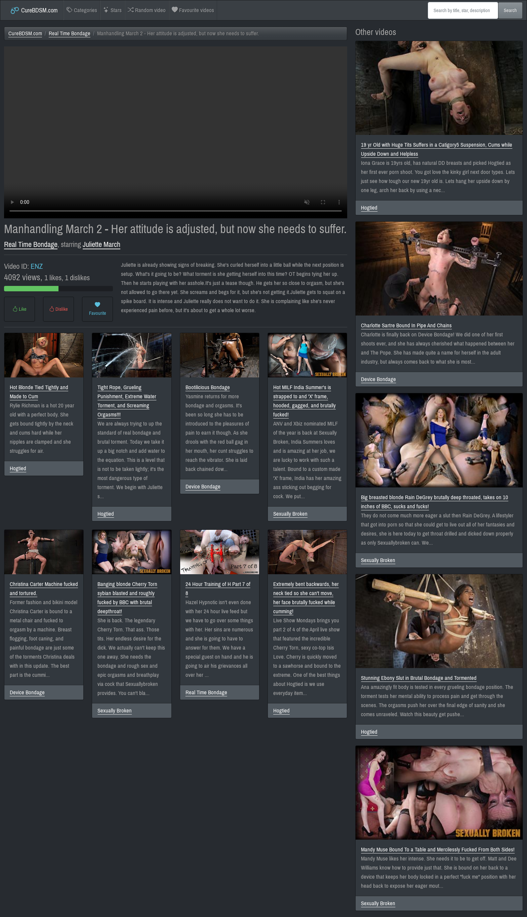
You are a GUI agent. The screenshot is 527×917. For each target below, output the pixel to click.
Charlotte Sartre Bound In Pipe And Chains (406, 325)
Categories (82, 10)
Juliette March (101, 244)
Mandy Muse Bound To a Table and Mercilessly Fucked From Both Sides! (438, 849)
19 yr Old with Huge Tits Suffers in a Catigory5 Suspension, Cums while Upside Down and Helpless (436, 149)
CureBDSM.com (34, 10)
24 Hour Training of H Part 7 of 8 (218, 588)
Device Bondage (203, 486)
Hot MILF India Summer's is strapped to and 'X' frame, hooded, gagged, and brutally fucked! (304, 401)
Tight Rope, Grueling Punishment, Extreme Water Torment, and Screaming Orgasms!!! (126, 401)
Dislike (58, 309)
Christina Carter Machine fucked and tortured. (44, 588)
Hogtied (18, 468)
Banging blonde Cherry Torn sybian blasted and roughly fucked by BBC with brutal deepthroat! (127, 598)
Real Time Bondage (69, 33)
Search (510, 10)
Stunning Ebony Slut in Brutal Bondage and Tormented (419, 678)
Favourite (97, 309)
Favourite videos (193, 10)
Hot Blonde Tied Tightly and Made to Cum (39, 392)
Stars (112, 10)
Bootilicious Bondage (208, 387)
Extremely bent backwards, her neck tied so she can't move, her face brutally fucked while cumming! (306, 598)
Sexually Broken (290, 514)
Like (19, 309)
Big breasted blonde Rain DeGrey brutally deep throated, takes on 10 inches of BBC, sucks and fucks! (434, 502)
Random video (147, 10)
